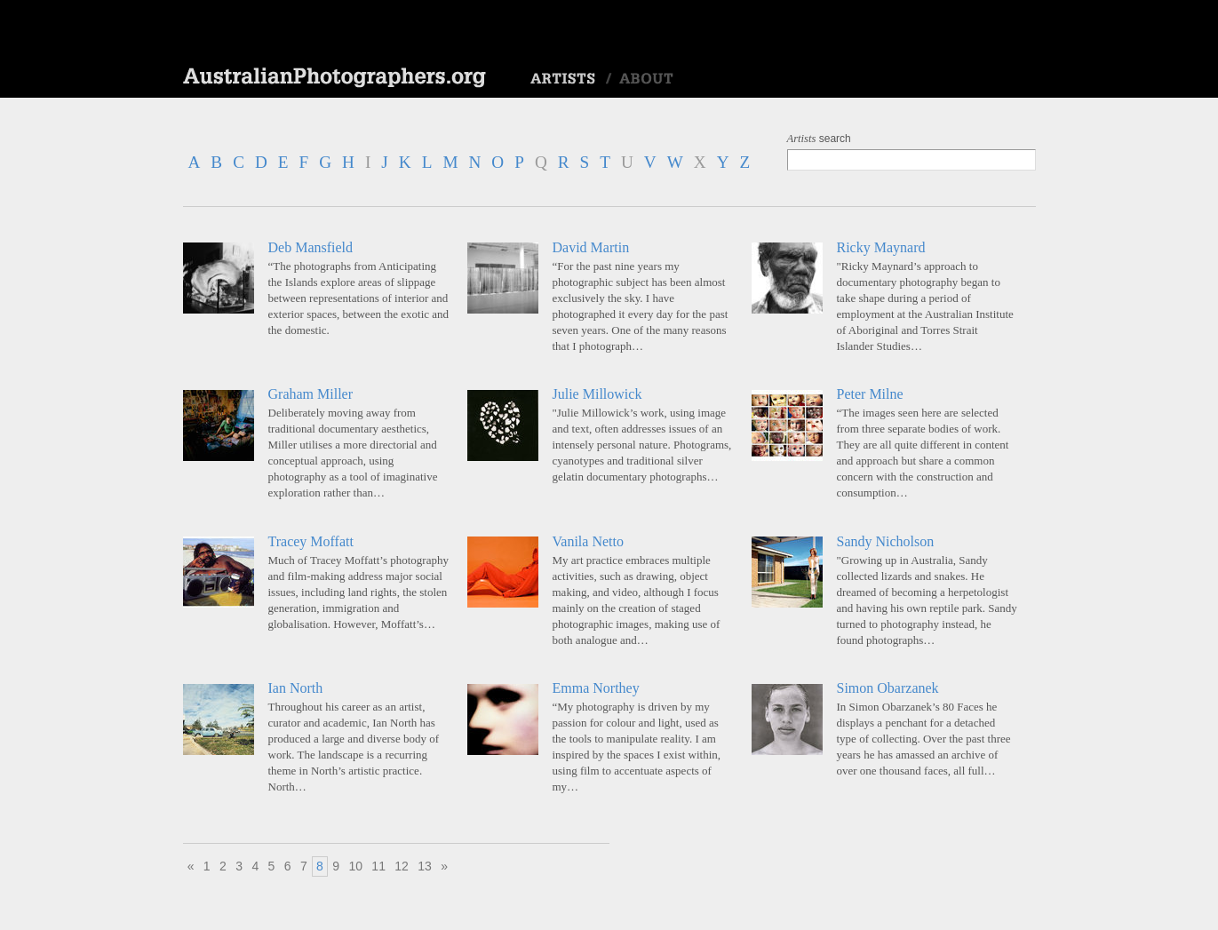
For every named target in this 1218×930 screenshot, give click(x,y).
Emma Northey (596, 688)
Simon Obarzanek (888, 688)
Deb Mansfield (311, 247)
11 (378, 866)
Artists (562, 79)
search (819, 139)
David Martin (591, 247)
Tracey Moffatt (311, 541)
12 (401, 866)
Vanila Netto (588, 541)
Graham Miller (311, 393)
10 (355, 866)
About (646, 79)
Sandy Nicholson (886, 541)
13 (425, 866)
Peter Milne (870, 393)
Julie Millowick (597, 393)
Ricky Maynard (881, 247)
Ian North (295, 688)
